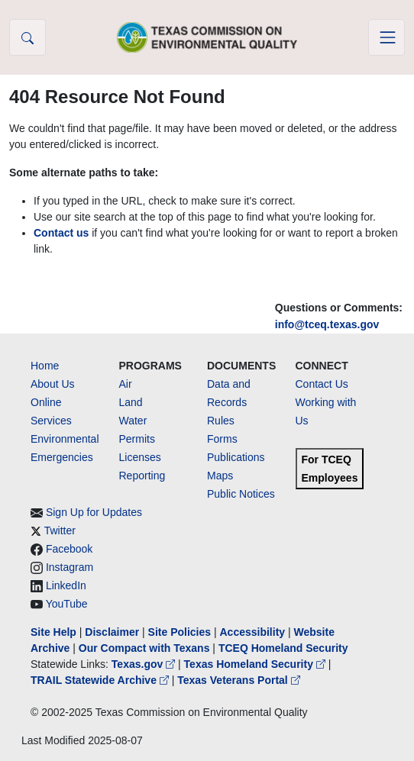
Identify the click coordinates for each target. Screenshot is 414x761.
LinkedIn (66, 585)
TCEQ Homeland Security (283, 648)
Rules (220, 420)
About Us (53, 384)
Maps (220, 475)
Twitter (60, 530)
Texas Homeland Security (256, 664)
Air (125, 384)
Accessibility (253, 632)
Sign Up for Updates (94, 512)
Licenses (140, 457)
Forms (222, 439)
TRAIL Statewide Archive (101, 680)
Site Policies (179, 632)
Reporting (142, 475)
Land (131, 402)
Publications (236, 457)
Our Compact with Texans (144, 648)
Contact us (61, 233)
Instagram (69, 567)
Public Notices (241, 494)
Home (45, 366)
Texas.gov (145, 664)
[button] (27, 37)
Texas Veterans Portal (238, 680)
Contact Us (322, 384)
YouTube (67, 604)
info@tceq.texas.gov (327, 324)
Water (133, 420)
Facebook (69, 549)
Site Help (53, 632)
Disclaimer (112, 632)
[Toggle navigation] (386, 37)
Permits (137, 439)
